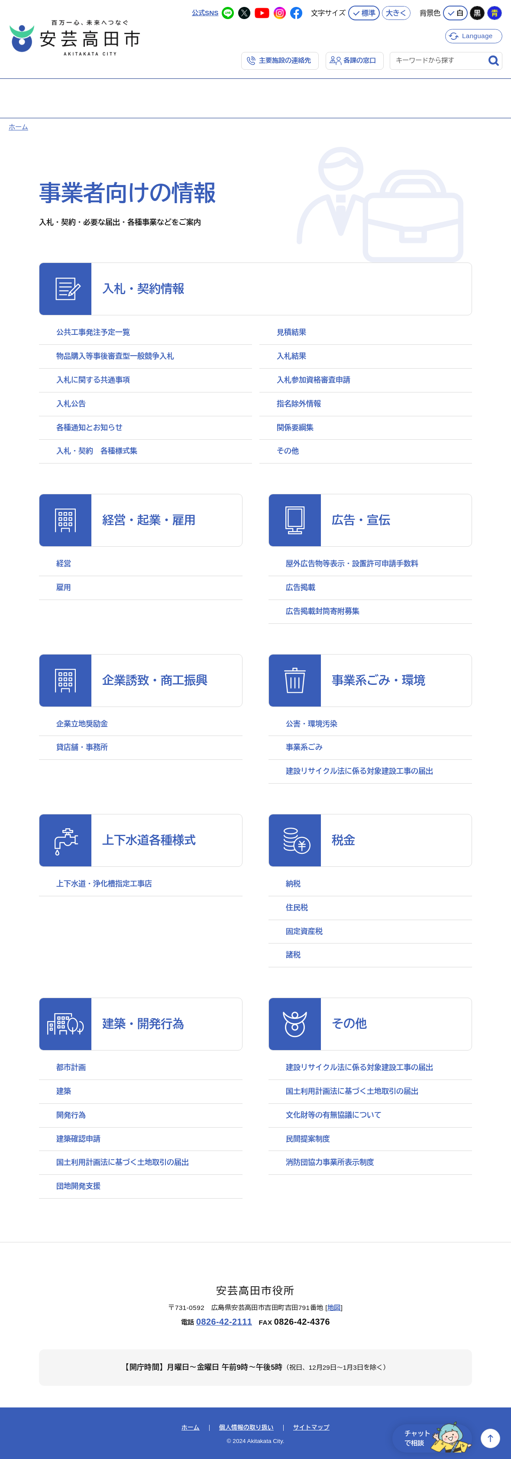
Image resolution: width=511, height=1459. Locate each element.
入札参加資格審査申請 (313, 380)
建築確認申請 (78, 1139)
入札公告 (71, 404)
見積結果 (291, 332)
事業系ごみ (304, 747)
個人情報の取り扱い (246, 1428)
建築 (63, 1091)
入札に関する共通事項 (93, 380)
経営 (63, 564)
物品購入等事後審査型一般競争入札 (115, 356)
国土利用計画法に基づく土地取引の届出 (122, 1162)
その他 (288, 451)
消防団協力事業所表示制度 (330, 1162)
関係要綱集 (295, 428)
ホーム (18, 127)
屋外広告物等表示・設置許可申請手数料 (352, 564)
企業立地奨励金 (82, 724)
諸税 (293, 955)
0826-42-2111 (224, 1321)
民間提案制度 (308, 1139)
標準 (368, 13)
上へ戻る (490, 1438)
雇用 (63, 588)
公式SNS (205, 12)
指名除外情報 (299, 404)
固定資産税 (304, 931)
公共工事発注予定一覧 (93, 332)
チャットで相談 (438, 1438)
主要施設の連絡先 (285, 60)
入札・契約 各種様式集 (96, 451)
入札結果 (291, 356)
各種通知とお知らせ (89, 428)
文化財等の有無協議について (334, 1115)
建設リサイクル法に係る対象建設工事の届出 (359, 771)
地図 (334, 1307)
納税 (293, 884)
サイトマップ (311, 1428)
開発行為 (71, 1115)
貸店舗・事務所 (82, 747)
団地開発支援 (78, 1186)
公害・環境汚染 (311, 724)
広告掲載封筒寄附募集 (322, 611)
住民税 (297, 908)
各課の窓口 (359, 60)
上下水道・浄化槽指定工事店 (104, 884)
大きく (396, 13)
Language (477, 35)
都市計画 (71, 1067)
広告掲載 (300, 588)
